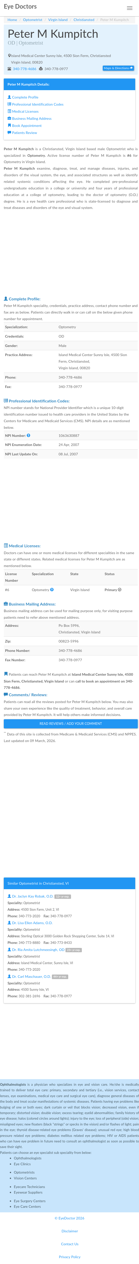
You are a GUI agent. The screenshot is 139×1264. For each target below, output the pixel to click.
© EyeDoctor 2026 (69, 1218)
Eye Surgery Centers (30, 1201)
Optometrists (24, 1172)
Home (12, 19)
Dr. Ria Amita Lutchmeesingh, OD (45, 949)
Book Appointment (25, 125)
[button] (28, 435)
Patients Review (22, 132)
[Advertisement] (71, 253)
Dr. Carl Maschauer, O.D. (38, 976)
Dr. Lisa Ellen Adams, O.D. (30, 923)
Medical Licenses (23, 111)
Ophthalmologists (28, 1158)
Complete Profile (23, 97)
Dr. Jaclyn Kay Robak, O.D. (39, 896)
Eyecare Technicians (29, 1186)
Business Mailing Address (30, 118)
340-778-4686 (24, 69)
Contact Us (69, 1244)
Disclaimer (69, 1231)
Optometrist (32, 19)
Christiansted (84, 19)
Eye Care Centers (27, 1206)
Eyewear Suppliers (28, 1192)
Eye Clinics (22, 1164)
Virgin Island (58, 19)
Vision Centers (25, 1178)
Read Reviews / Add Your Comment (71, 724)
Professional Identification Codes (35, 104)
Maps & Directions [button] (118, 68)
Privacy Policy (70, 1257)
